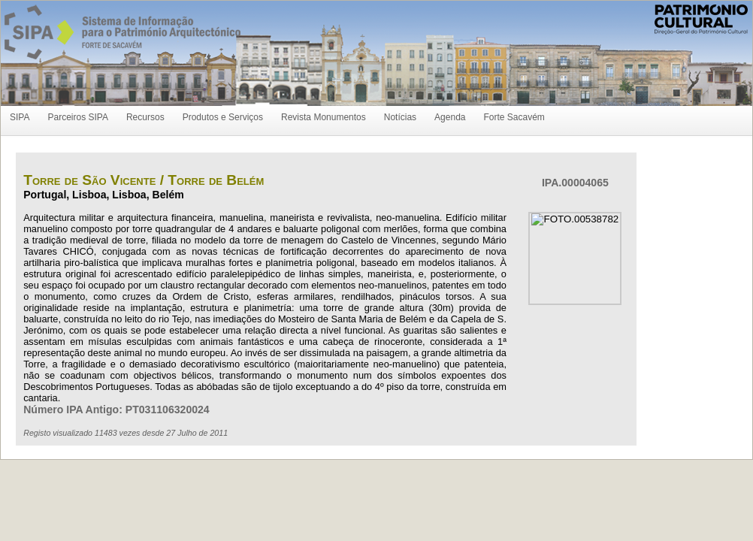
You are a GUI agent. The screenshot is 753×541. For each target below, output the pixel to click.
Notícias (400, 117)
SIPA (19, 117)
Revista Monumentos (323, 117)
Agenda (449, 117)
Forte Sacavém (513, 117)
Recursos (145, 117)
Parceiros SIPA (77, 117)
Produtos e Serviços (223, 117)
